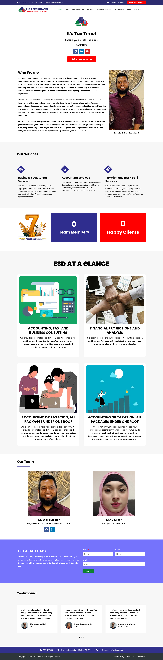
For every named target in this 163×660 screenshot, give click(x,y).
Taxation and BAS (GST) (77, 9)
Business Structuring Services (101, 9)
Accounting (120, 9)
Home (62, 9)
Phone (117, 550)
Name (85, 550)
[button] (79, 637)
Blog (130, 9)
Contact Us (139, 9)
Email (85, 560)
